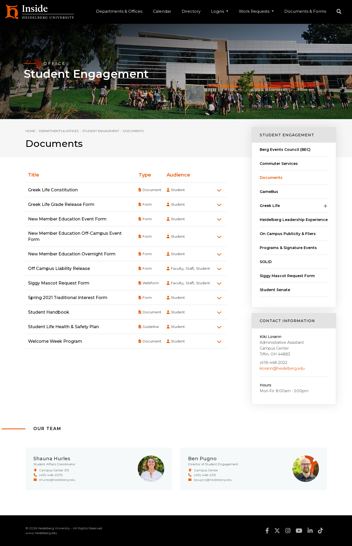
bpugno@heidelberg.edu (213, 480)
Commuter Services (279, 163)
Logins (218, 11)
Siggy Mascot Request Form (287, 275)
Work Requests (255, 11)
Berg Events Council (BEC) (285, 149)
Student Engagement (287, 135)
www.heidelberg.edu (41, 533)
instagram (287, 531)
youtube (299, 531)
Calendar (162, 11)
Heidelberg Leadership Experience (294, 219)
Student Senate (275, 289)
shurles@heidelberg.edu (57, 480)
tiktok (320, 531)
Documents (271, 177)
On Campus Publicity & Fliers (288, 233)
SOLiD (266, 261)
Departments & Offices (119, 11)
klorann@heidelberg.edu (282, 368)
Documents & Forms (305, 11)
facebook (267, 531)
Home (30, 131)
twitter (277, 531)
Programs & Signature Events (288, 247)
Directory (191, 11)
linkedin (310, 531)
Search (339, 12)
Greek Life (270, 205)
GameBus (269, 191)
